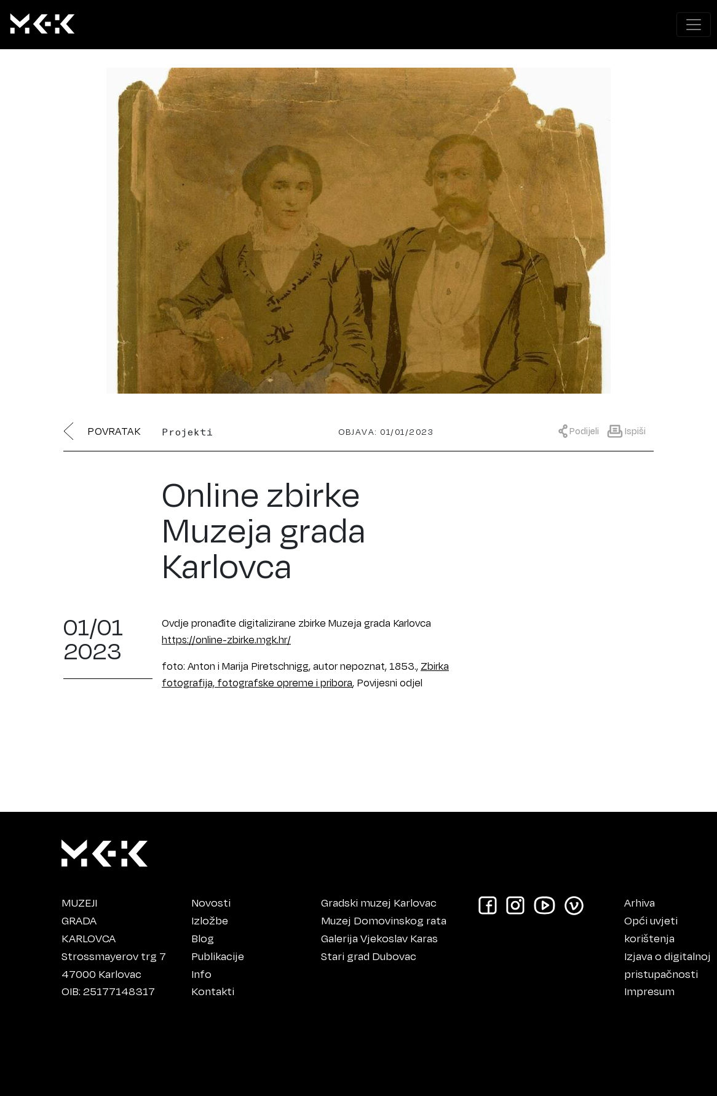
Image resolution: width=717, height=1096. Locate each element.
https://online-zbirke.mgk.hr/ (226, 639)
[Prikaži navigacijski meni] (693, 24)
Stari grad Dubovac (368, 956)
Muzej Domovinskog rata (383, 920)
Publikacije (217, 956)
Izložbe (209, 920)
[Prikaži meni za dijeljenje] (581, 430)
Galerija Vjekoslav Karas (379, 938)
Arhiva (639, 902)
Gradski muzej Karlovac (379, 902)
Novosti (211, 902)
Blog (202, 938)
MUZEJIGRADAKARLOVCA (88, 920)
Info (201, 974)
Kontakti (212, 991)
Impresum (649, 991)
